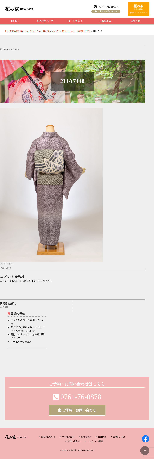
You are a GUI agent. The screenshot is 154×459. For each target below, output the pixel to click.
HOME (15, 21)
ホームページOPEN (21, 341)
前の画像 (4, 49)
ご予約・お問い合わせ (106, 11)
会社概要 (102, 437)
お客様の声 (105, 21)
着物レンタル (119, 437)
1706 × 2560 (5, 268)
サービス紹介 (75, 21)
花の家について (45, 21)
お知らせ (135, 21)
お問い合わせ (73, 441)
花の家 (73, 450)
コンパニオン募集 (94, 441)
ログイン (31, 280)
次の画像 (15, 49)
